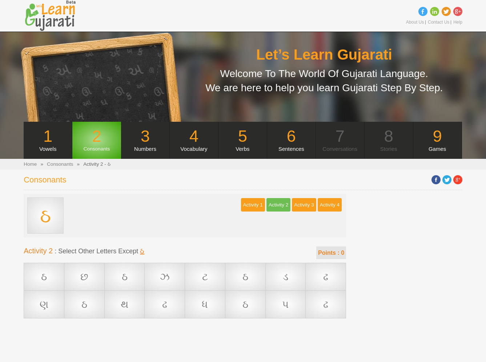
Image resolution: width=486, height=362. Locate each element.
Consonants (60, 164)
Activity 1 (253, 205)
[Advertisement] (185, 345)
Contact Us (438, 22)
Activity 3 (304, 205)
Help (457, 22)
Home (30, 164)
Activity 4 (330, 205)
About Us (415, 22)
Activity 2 (278, 205)
